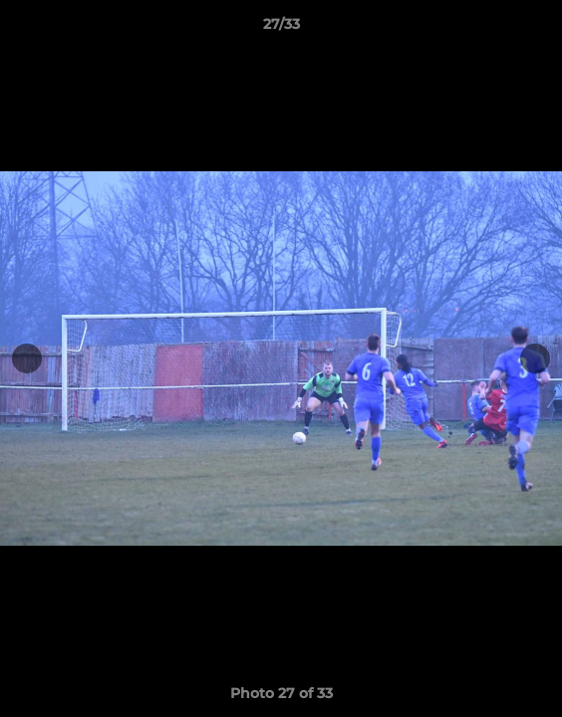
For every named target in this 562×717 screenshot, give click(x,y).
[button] (538, 29)
